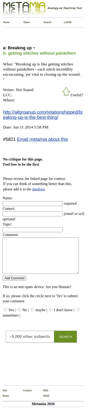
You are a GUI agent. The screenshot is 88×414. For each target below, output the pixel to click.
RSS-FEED (44, 400)
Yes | (11, 317)
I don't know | (64, 317)
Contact (24, 397)
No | (25, 317)
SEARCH (65, 344)
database (38, 189)
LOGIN (65, 22)
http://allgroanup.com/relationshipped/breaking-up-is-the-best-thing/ (43, 115)
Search (45, 22)
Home (4, 22)
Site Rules (4, 400)
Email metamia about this (42, 139)
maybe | (41, 317)
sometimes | (11, 322)
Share (24, 22)
